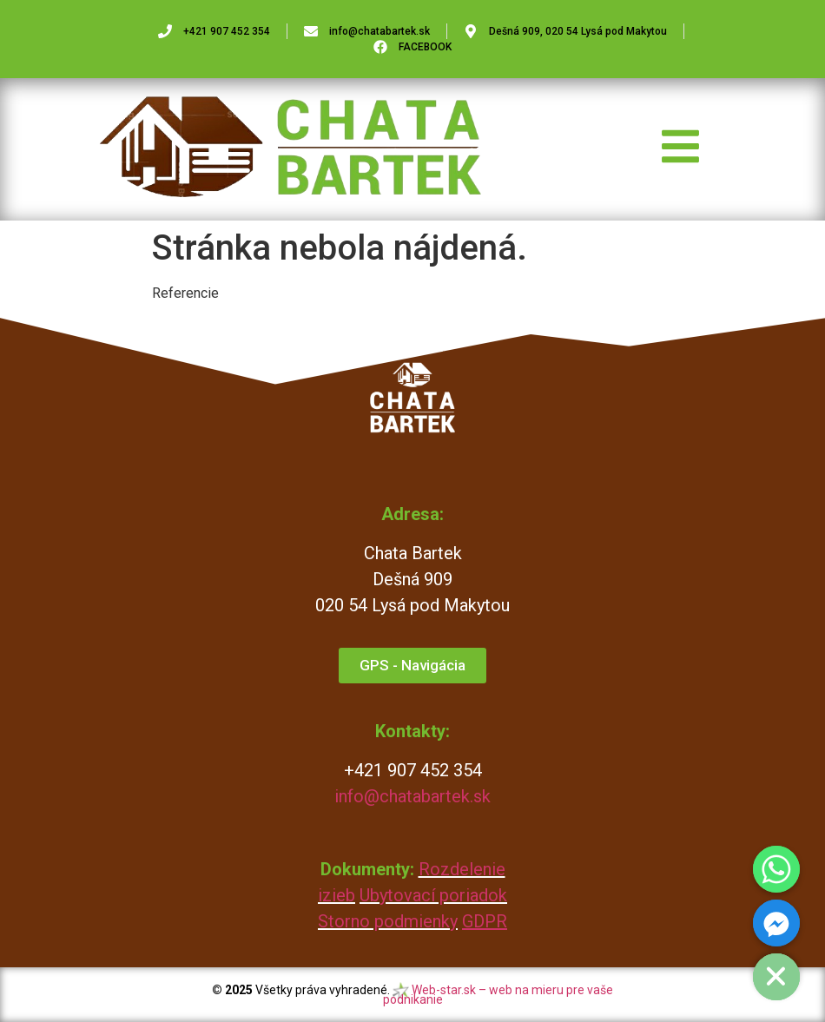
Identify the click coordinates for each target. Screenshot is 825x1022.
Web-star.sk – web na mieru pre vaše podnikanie (498, 994)
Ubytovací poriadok (433, 895)
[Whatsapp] (776, 869)
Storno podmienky (388, 921)
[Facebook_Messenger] (776, 923)
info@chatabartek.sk (412, 796)
